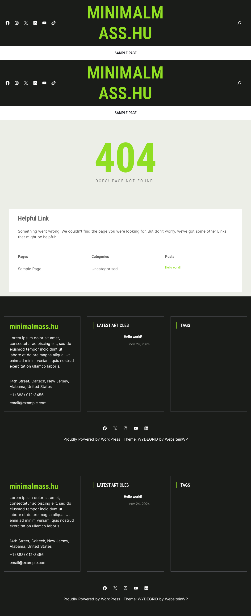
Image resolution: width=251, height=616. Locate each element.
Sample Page (126, 53)
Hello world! (172, 267)
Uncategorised (105, 268)
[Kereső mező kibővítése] (239, 23)
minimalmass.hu (126, 22)
